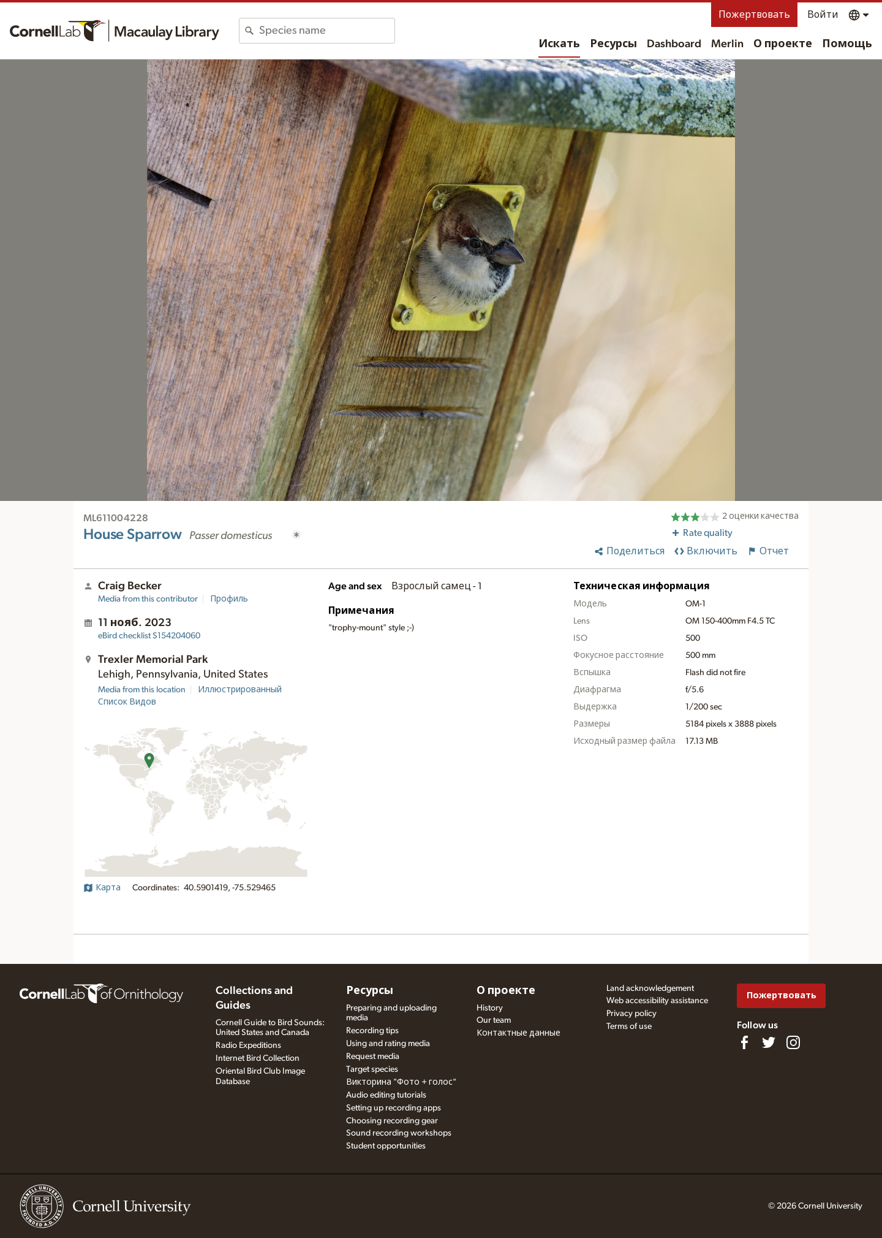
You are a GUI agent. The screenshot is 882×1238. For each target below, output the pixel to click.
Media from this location (142, 690)
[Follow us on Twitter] (768, 1042)
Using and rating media (388, 1043)
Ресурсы (613, 44)
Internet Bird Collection (258, 1058)
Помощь (847, 44)
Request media (372, 1056)
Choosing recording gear (392, 1121)
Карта (102, 888)
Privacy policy (631, 1013)
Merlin (727, 44)
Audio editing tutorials (386, 1095)
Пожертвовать (754, 15)
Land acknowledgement (650, 988)
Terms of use (629, 1026)
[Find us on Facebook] (744, 1042)
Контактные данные (518, 1033)
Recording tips (372, 1030)
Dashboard (674, 44)
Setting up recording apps (393, 1108)
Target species (372, 1069)
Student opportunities (386, 1146)
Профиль (229, 599)
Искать (559, 44)
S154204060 (149, 636)
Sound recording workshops (398, 1133)
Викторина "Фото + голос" (401, 1082)
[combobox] (326, 30)
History (490, 1008)
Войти (823, 15)
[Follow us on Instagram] (793, 1042)
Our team (494, 1020)
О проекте (782, 44)
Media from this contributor (148, 599)
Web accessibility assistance (657, 1000)
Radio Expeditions (248, 1045)
